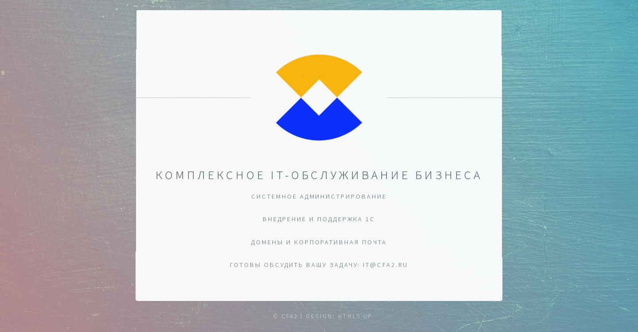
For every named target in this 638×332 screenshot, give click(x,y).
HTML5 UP (355, 316)
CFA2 (290, 316)
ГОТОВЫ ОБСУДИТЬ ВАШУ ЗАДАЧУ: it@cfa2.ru (319, 265)
